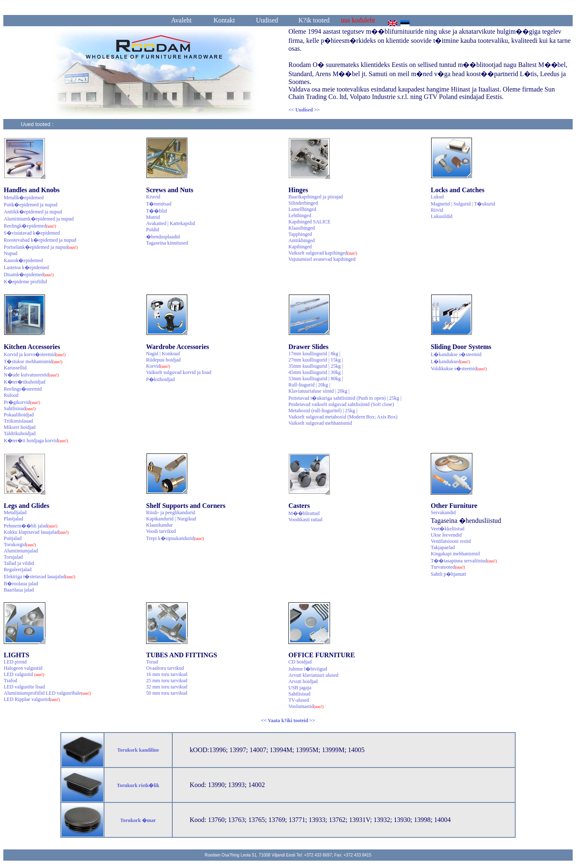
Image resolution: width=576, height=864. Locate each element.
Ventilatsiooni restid (451, 541)
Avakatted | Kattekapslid (170, 223)
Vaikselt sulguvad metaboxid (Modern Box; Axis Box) (342, 417)
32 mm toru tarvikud (166, 687)
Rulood (11, 395)
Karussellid (15, 368)
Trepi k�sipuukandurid (175, 538)
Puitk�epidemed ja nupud (30, 205)
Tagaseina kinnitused (167, 243)
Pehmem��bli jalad (30, 526)
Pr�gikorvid (22, 402)
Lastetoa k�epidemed (26, 267)
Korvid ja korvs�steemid (35, 354)
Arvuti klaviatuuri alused (313, 675)
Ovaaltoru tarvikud (165, 668)
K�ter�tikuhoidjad (24, 382)
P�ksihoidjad (160, 379)
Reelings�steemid (23, 389)
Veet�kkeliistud (447, 529)
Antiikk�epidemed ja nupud (33, 212)
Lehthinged (299, 215)
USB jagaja (299, 688)
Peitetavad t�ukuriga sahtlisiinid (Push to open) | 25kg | (344, 398)
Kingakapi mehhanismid (455, 554)
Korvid (158, 366)
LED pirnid (15, 662)
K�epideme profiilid (25, 282)
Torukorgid (20, 544)
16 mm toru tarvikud (166, 674)
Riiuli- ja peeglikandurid (170, 512)
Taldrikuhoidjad (19, 433)
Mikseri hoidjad (19, 427)
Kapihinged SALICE (309, 222)
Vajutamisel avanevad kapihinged (321, 259)
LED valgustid (24, 674)
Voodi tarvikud (161, 531)
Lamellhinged (302, 209)
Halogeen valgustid (23, 668)
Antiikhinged (301, 240)
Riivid (437, 210)
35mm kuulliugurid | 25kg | (315, 366)
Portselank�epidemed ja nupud (41, 247)
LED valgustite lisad (24, 687)
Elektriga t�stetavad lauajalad (39, 576)
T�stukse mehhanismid (33, 361)
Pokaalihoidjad (19, 415)
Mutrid (153, 217)
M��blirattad (304, 513)
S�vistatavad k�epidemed (32, 233)
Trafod (10, 680)
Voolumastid (305, 706)
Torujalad (13, 557)
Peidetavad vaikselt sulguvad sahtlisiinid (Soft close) (341, 404)
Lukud (437, 197)
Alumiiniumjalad (21, 551)
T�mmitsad (158, 204)
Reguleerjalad (18, 569)
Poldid (152, 230)
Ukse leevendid (446, 535)
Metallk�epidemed (24, 198)
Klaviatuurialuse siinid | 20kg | (319, 391)
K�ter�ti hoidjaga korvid (36, 440)
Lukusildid (441, 216)
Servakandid (443, 512)
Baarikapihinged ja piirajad (315, 197)
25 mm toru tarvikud (166, 680)
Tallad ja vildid (19, 563)
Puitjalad (13, 538)
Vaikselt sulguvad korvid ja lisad (178, 372)
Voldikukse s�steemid (459, 368)
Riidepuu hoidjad (163, 360)
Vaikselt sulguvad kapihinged (322, 253)
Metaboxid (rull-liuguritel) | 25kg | (322, 410)
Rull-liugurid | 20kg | (309, 385)
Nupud (10, 253)
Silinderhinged (303, 203)
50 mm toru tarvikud (166, 693)
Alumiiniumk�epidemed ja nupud (39, 219)
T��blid (156, 211)
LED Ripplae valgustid (32, 699)
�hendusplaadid (163, 237)
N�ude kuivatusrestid (31, 375)
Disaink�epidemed (29, 274)
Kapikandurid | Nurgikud (171, 519)
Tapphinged (300, 234)
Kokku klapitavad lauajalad (36, 532)
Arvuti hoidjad (303, 681)
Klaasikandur (159, 525)
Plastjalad (13, 519)
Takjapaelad (443, 547)
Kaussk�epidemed (23, 260)
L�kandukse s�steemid (456, 354)
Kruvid (153, 197)
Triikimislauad (18, 421)
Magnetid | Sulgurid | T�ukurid (463, 204)
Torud (152, 662)
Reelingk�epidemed (30, 226)
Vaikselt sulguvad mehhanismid (320, 423)
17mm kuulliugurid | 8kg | (314, 353)
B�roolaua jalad (21, 584)
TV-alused (298, 700)
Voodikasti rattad (305, 519)
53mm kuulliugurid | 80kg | (315, 378)
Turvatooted (448, 567)
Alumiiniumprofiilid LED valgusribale (47, 693)
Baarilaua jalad (19, 590)
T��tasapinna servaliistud (464, 561)
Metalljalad (15, 512)
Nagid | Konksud (163, 353)
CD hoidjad (300, 662)
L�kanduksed (450, 361)
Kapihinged (300, 247)
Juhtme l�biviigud (307, 669)
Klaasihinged (301, 228)
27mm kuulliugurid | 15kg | (315, 360)
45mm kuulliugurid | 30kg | (315, 372)
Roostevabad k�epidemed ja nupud (40, 240)
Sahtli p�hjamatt (448, 574)
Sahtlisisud (20, 408)
